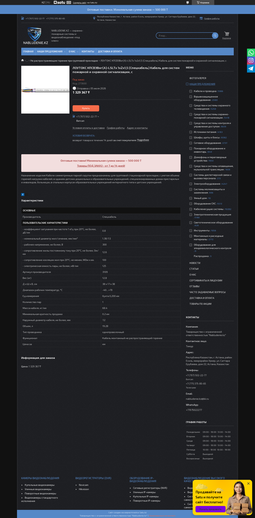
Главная (28, 51)
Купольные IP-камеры (146, 496)
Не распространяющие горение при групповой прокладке (64, 60)
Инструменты (202, 230)
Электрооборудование (207, 183)
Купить (86, 108)
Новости (194, 262)
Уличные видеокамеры (38, 489)
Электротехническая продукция (212, 214)
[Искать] (215, 35)
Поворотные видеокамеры (40, 493)
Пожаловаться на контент (162, 515)
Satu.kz (143, 512)
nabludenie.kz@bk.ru (197, 398)
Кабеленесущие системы (208, 208)
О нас (72, 51)
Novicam (83, 484)
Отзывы (194, 286)
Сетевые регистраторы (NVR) (150, 487)
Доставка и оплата (110, 51)
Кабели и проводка (205, 90)
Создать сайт (79, 2)
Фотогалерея (197, 78)
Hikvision (84, 489)
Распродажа (201, 255)
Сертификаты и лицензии (205, 280)
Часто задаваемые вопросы (207, 292)
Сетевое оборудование (207, 142)
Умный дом (200, 197)
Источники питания (205, 131)
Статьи (194, 268)
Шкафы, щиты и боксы (207, 137)
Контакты (88, 51)
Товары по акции (200, 303)
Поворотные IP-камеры (146, 500)
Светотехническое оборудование (213, 222)
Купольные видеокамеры (40, 484)
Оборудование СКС (205, 203)
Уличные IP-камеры (144, 492)
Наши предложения (50, 51)
